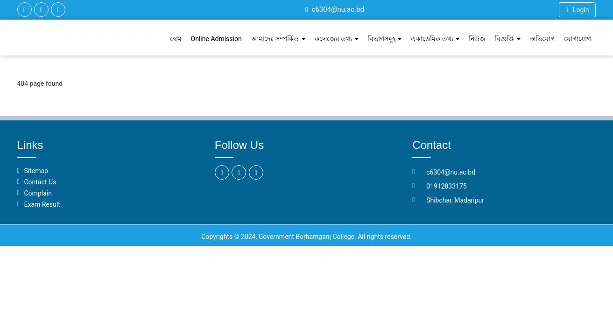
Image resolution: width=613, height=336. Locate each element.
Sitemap (36, 171)
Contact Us (40, 182)
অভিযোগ (542, 38)
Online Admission (216, 38)
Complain (38, 193)
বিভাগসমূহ (385, 38)
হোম (176, 38)
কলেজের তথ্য (337, 38)
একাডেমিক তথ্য (435, 38)
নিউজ (477, 38)
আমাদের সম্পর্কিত (278, 38)
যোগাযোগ (577, 38)
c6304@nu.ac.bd (334, 9)
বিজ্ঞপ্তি (507, 38)
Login (577, 10)
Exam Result (42, 204)
